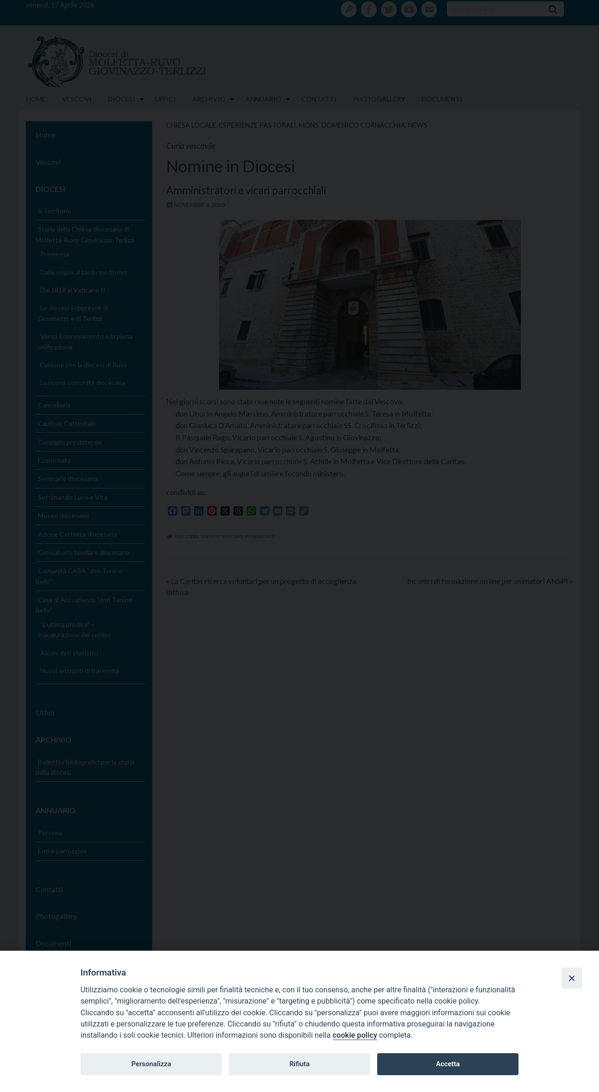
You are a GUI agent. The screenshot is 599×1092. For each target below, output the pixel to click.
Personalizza (151, 1064)
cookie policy (355, 1035)
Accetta (448, 1064)
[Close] (572, 978)
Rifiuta (299, 1064)
